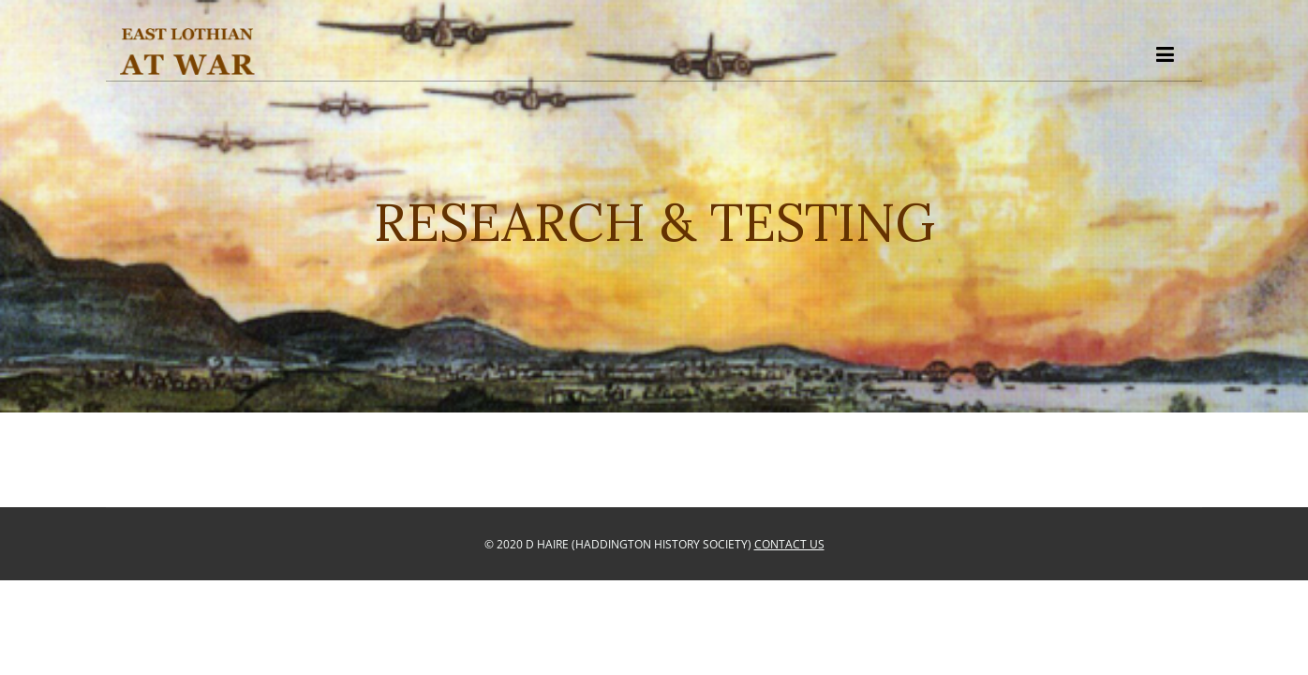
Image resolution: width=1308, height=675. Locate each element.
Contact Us (789, 544)
